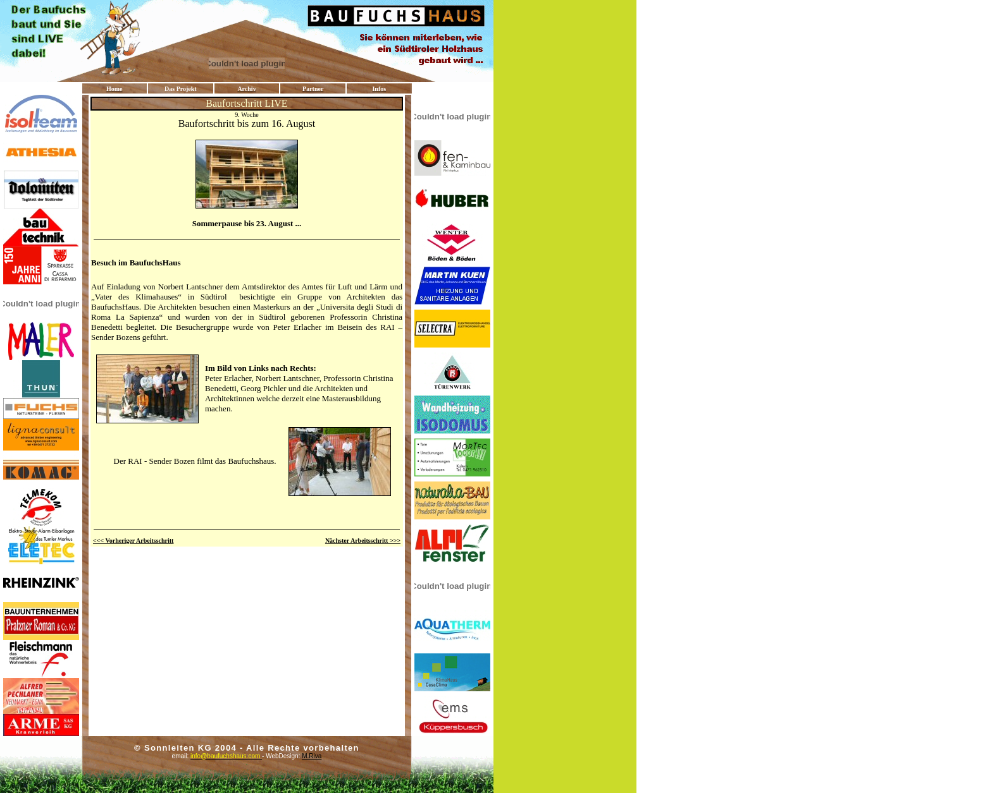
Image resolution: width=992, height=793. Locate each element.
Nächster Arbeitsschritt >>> (362, 540)
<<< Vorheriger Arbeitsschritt (133, 540)
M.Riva (311, 756)
